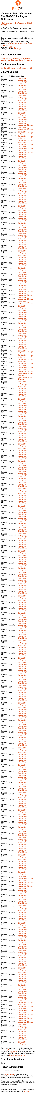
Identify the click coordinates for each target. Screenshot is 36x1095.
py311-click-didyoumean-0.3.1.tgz (25, 129)
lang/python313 (16, 69)
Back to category (7, 23)
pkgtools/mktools (12, 61)
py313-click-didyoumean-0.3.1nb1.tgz (22, 92)
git (20, 50)
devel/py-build (20, 59)
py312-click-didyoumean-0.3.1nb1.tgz (22, 87)
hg (18, 50)
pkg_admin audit (9, 1075)
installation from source (17, 1056)
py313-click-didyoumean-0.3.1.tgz (25, 137)
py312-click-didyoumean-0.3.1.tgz (25, 133)
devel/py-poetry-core (8, 59)
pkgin (9, 1051)
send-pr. (26, 1092)
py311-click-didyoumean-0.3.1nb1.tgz (22, 81)
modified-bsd (12, 48)
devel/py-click (5, 69)
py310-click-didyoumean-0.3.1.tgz (25, 125)
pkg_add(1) (13, 1053)
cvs (15, 50)
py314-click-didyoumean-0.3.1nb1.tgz (22, 98)
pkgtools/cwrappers (25, 61)
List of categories (20, 23)
